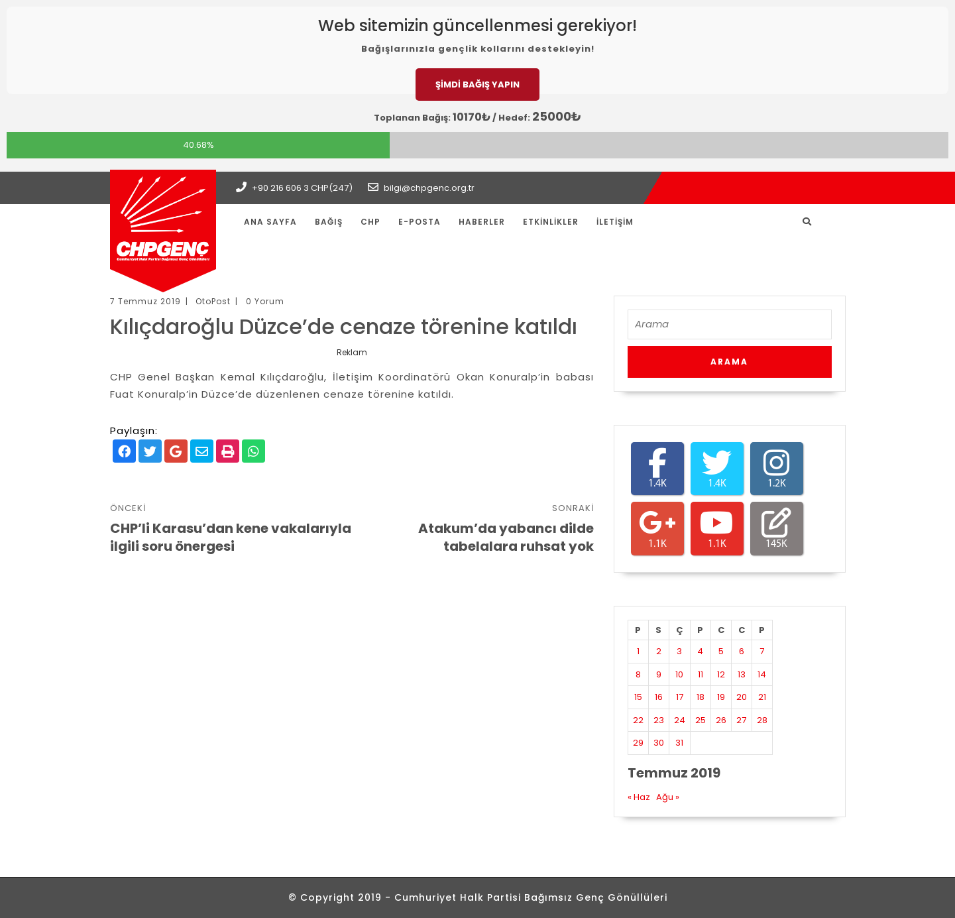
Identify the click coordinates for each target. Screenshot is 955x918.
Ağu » (667, 797)
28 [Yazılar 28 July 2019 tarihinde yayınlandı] (762, 720)
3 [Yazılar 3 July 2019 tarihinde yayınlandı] (679, 651)
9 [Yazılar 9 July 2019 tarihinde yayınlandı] (658, 674)
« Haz (639, 797)
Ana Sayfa (270, 221)
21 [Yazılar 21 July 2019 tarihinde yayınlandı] (762, 697)
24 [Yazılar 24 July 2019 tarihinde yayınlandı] (679, 720)
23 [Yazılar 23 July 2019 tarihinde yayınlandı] (658, 720)
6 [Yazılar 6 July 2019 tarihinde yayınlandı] (741, 651)
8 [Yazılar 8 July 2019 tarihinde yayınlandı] (638, 674)
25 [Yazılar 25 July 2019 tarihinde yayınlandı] (700, 720)
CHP (370, 221)
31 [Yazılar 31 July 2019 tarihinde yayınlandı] (679, 742)
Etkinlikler (551, 221)
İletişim (615, 221)
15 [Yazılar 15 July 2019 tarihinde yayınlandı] (638, 697)
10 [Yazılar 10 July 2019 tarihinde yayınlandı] (679, 674)
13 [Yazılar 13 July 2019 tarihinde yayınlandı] (742, 674)
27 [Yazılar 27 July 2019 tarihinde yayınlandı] (741, 720)
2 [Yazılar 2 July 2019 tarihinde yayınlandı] (658, 651)
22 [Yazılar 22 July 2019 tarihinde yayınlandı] (638, 720)
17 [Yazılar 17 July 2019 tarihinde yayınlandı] (679, 697)
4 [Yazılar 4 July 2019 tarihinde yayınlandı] (700, 651)
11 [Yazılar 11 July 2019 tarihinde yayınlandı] (700, 674)
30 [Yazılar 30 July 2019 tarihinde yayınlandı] (658, 742)
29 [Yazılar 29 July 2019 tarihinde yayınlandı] (638, 742)
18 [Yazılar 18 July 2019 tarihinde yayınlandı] (700, 697)
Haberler (482, 221)
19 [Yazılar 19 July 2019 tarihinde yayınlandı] (721, 697)
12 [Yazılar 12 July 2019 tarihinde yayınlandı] (721, 674)
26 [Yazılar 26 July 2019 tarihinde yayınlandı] (721, 720)
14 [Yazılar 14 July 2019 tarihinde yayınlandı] (762, 674)
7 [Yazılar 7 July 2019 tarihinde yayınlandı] (761, 651)
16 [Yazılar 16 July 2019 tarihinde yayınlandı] (659, 697)
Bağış (329, 221)
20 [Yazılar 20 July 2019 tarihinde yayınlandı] (741, 697)
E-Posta (419, 221)
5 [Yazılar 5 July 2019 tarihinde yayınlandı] (721, 651)
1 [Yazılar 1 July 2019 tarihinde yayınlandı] (638, 651)
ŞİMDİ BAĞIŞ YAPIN (477, 84)
